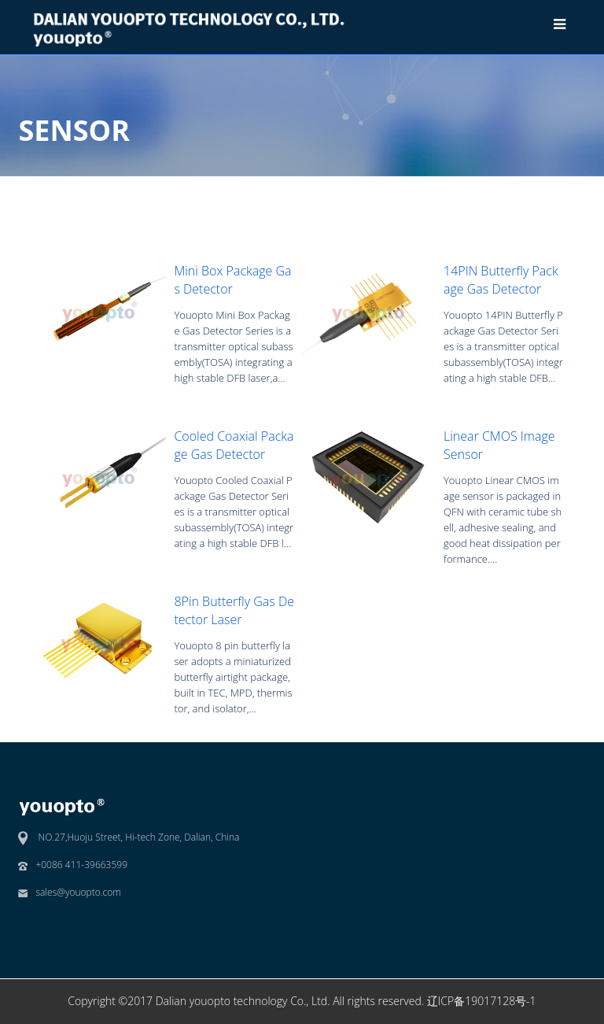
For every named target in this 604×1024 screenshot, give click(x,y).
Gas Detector (535, 189)
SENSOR (466, 189)
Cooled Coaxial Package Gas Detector (233, 444)
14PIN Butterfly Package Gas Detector (501, 279)
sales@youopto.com (78, 892)
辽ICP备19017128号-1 (481, 1000)
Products (406, 189)
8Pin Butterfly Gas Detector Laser (234, 610)
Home (354, 189)
